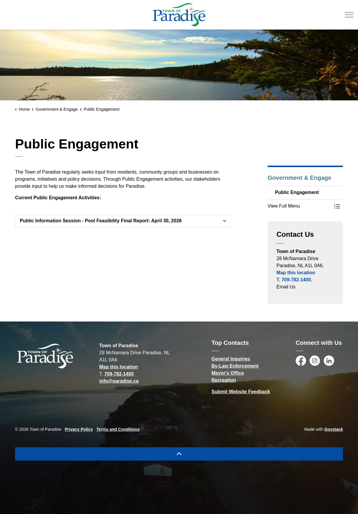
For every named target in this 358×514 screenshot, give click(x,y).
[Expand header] (349, 15)
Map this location (295, 272)
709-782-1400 (296, 279)
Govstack (333, 429)
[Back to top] (179, 454)
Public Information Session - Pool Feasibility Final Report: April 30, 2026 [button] (101, 220)
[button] (299, 206)
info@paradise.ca (119, 381)
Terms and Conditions (118, 429)
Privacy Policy (79, 429)
